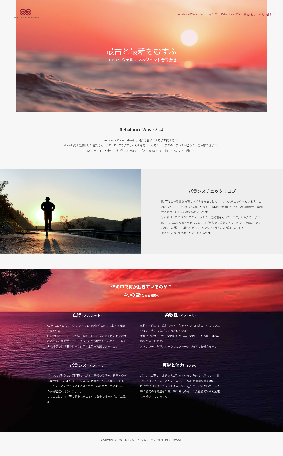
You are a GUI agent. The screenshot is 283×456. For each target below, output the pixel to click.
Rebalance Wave (187, 14)
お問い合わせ (267, 14)
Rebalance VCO (230, 14)
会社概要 (249, 14)
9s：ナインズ (209, 14)
